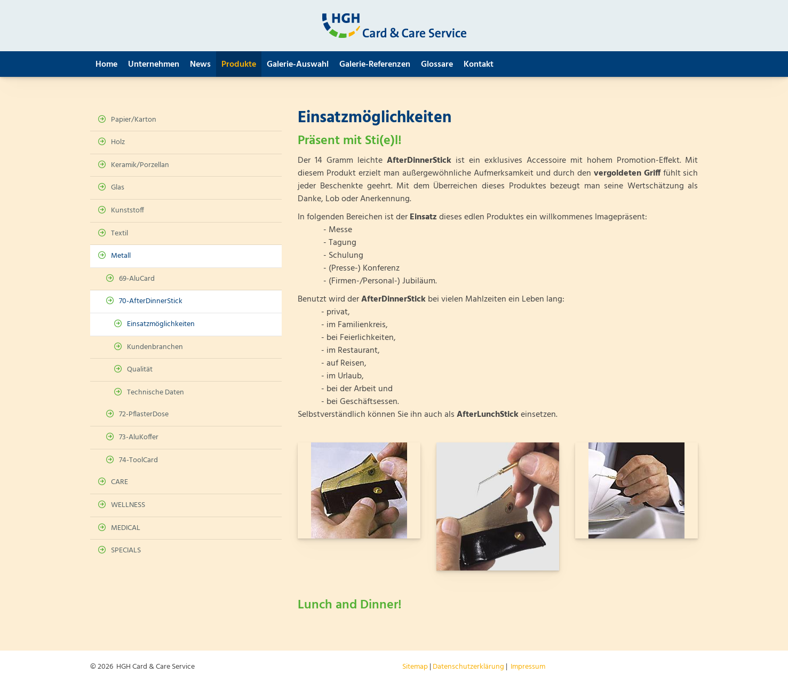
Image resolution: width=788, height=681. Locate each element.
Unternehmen (153, 65)
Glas (117, 187)
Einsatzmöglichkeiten (161, 324)
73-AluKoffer (138, 437)
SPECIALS (126, 550)
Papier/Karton (133, 120)
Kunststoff (127, 210)
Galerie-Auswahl (298, 65)
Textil (119, 233)
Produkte (238, 65)
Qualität (140, 369)
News (200, 65)
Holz (118, 142)
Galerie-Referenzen (374, 65)
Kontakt (479, 65)
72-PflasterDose (144, 414)
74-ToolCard (138, 460)
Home (106, 65)
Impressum (528, 667)
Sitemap (415, 667)
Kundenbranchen (155, 347)
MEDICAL (125, 528)
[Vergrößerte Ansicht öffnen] (359, 490)
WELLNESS (128, 505)
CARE (119, 482)
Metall (121, 256)
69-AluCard (137, 279)
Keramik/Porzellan (140, 165)
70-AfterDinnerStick (150, 301)
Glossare (437, 65)
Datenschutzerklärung (468, 667)
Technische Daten (155, 392)
